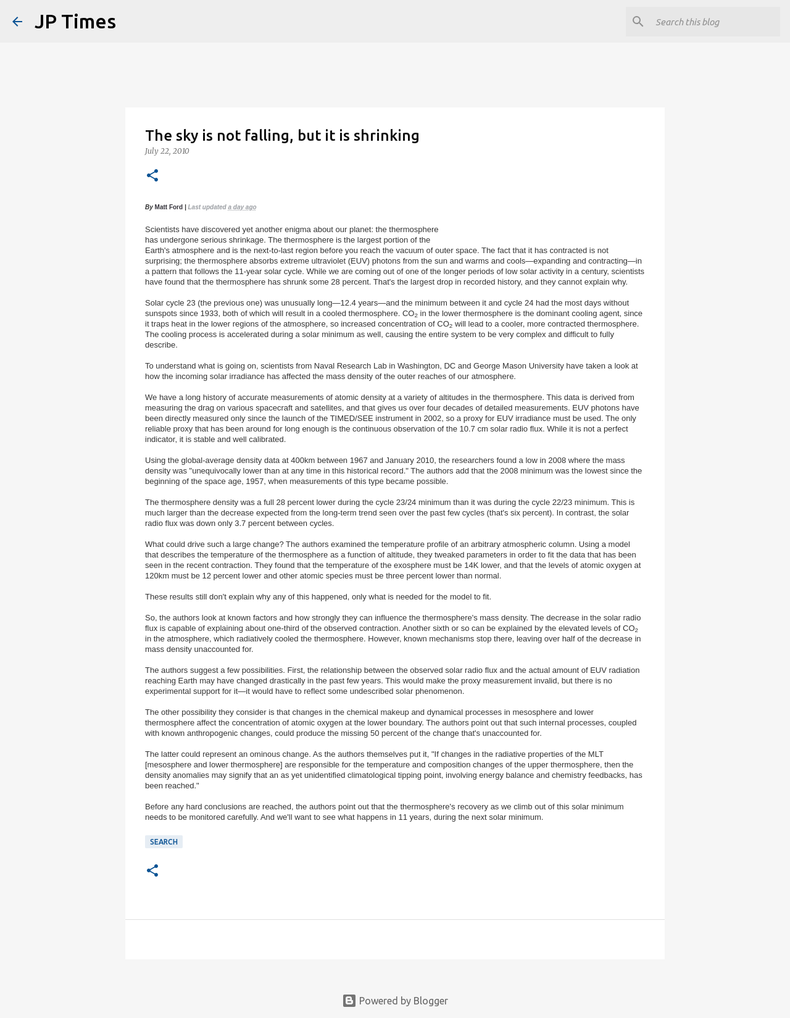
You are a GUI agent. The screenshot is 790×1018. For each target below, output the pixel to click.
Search (164, 842)
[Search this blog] (715, 21)
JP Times (75, 21)
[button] (152, 176)
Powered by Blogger (395, 1000)
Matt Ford (169, 207)
